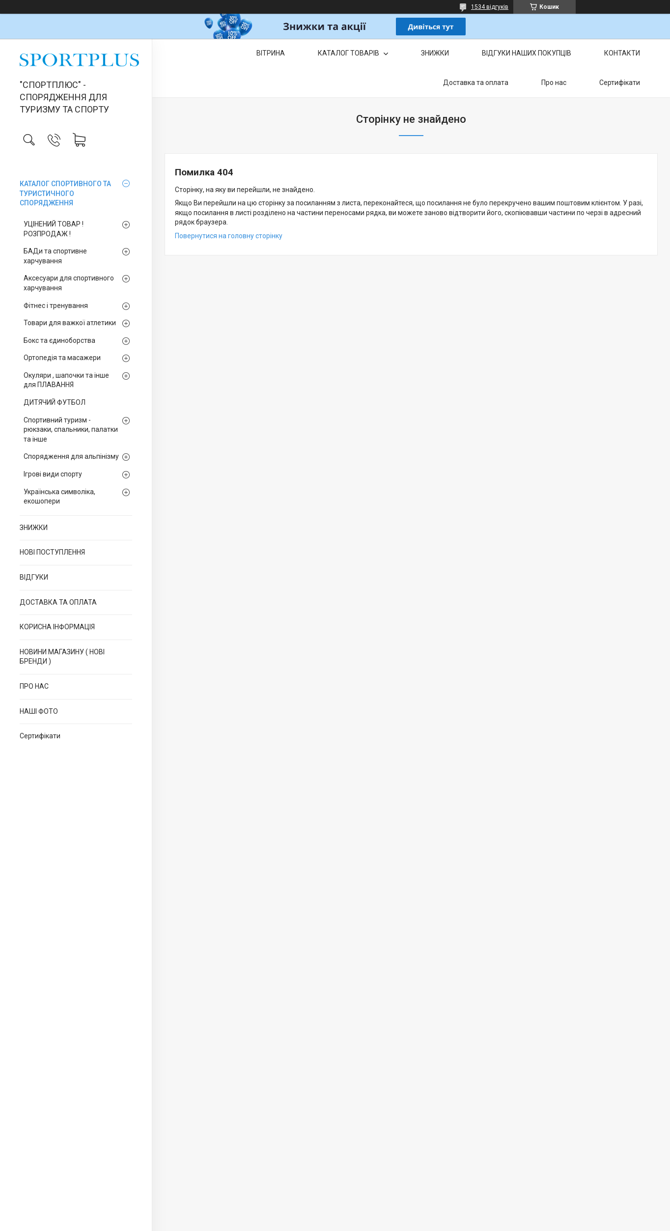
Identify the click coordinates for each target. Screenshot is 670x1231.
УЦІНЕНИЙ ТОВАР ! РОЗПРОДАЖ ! (54, 229)
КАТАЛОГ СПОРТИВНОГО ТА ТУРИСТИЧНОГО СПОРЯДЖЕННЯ (65, 193)
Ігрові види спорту (53, 474)
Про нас (553, 82)
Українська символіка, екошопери (59, 496)
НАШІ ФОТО (39, 711)
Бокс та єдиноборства (59, 340)
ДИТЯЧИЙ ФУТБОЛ (54, 402)
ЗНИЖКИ (34, 528)
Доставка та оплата (475, 82)
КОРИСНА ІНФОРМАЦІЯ (57, 627)
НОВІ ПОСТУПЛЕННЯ (52, 552)
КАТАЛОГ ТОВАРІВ (349, 53)
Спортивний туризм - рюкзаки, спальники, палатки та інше (71, 429)
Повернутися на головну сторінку (228, 236)
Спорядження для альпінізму (71, 456)
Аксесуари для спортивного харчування (69, 283)
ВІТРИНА (270, 53)
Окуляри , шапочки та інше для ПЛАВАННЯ (66, 380)
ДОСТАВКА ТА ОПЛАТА (58, 602)
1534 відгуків (489, 6)
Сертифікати (40, 736)
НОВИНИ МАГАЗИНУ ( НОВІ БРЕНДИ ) (62, 657)
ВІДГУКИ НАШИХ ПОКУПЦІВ (526, 53)
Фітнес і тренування (56, 305)
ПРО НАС (34, 686)
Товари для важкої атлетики (70, 323)
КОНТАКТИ (622, 53)
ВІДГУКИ (34, 577)
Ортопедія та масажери (62, 358)
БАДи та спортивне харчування (55, 256)
